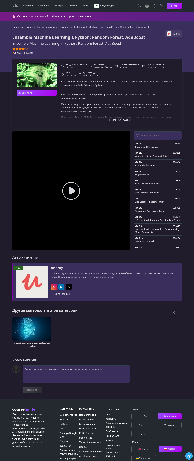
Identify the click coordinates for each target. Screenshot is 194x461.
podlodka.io (85, 437)
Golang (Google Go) (68, 434)
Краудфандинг (104, 6)
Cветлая (143, 425)
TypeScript (65, 445)
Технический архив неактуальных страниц (113, 450)
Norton (143, 433)
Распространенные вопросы (116, 425)
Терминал (169, 425)
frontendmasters (88, 428)
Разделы (74, 5)
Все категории (68, 414)
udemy (57, 268)
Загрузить (25, 92)
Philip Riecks (86, 433)
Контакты (110, 418)
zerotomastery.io (88, 456)
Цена (108, 414)
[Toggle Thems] (154, 6)
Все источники (88, 414)
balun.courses (87, 424)
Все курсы (59, 5)
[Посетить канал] (189, 456)
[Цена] (162, 6)
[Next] (180, 312)
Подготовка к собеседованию (69, 452)
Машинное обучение (103, 67)
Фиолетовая (169, 416)
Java (62, 428)
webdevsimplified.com (91, 451)
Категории (27, 5)
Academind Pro (87, 419)
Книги (86, 5)
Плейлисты (111, 431)
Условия (110, 440)
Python (64, 424)
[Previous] (174, 312)
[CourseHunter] (15, 6)
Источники (43, 5)
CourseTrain (112, 409)
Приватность (112, 436)
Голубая (143, 416)
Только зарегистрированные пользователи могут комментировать (76, 374)
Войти (174, 5)
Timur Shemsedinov (90, 442)
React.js (64, 419)
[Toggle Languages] (147, 6)
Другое (64, 441)
